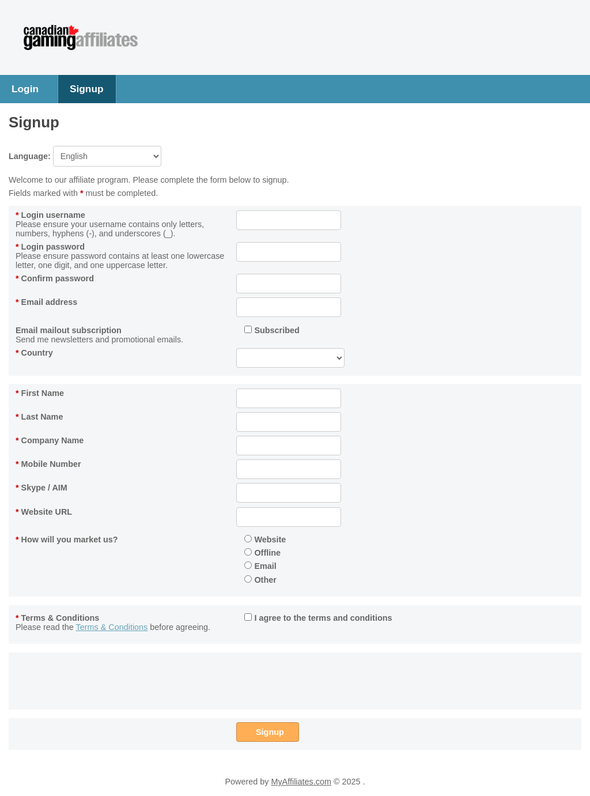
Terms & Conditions (57, 618)
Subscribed (271, 330)
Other (260, 579)
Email (260, 566)
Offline (262, 552)
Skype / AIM (41, 487)
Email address (46, 302)
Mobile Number (48, 464)
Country (34, 352)
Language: (85, 156)
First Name (40, 393)
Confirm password (55, 278)
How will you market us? (67, 539)
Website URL (44, 511)
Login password (50, 246)
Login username (50, 215)
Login (25, 89)
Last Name (39, 416)
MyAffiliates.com (301, 781)
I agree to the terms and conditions (318, 618)
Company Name (50, 440)
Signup (87, 89)
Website (265, 539)
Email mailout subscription (69, 330)
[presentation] (323, 679)
